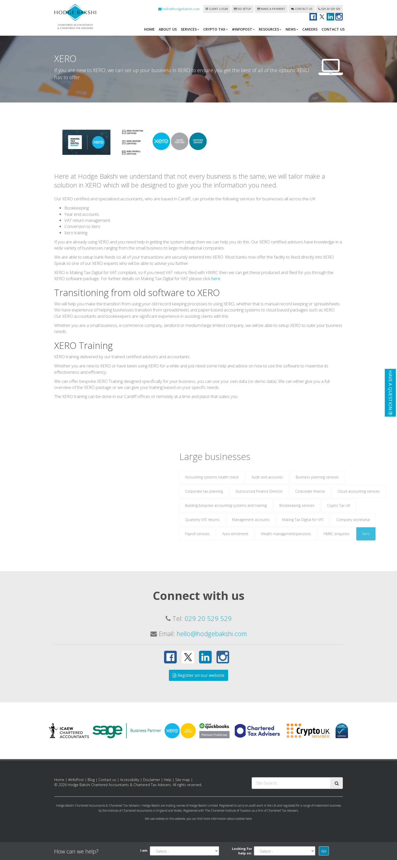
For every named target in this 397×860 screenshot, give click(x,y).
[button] (390, 392)
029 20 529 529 (329, 9)
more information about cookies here (227, 818)
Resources (270, 29)
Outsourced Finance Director (301, 498)
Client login (217, 9)
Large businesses (256, 463)
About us (168, 29)
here (215, 285)
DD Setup (242, 9)
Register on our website (198, 675)
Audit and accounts (309, 484)
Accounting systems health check (254, 484)
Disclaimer (151, 779)
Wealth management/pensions (328, 540)
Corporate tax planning (246, 498)
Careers (309, 29)
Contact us (301, 9)
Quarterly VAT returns (244, 526)
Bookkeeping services (338, 512)
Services (190, 29)
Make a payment (271, 9)
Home (149, 29)
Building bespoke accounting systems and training (268, 512)
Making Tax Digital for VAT (345, 526)
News (292, 29)
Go (323, 850)
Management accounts (293, 526)
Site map (182, 779)
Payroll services (239, 540)
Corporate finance (352, 498)
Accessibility (129, 779)
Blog (91, 779)
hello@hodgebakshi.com (179, 9)
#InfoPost (243, 29)
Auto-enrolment (277, 540)
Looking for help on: (242, 851)
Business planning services (359, 484)
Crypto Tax (215, 29)
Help (167, 779)
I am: (144, 850)
